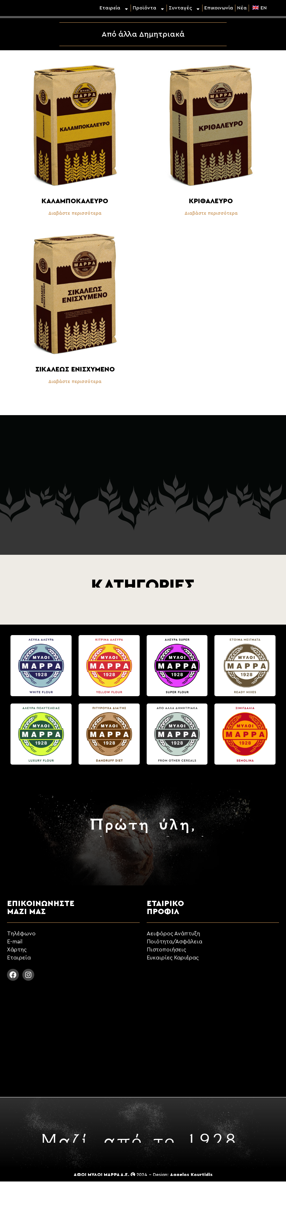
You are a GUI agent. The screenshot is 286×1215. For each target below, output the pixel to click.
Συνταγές (184, 8)
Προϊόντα (149, 8)
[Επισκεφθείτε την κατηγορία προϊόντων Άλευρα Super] (177, 668)
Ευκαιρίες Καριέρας (173, 957)
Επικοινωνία (218, 8)
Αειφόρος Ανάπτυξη (173, 933)
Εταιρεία (114, 8)
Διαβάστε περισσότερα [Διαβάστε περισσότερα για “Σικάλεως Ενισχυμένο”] (75, 381)
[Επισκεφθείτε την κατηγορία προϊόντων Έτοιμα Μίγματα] (245, 668)
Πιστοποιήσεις (166, 949)
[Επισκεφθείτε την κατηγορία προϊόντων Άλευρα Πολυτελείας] (41, 737)
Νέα (242, 8)
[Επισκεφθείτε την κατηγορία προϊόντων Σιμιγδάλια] (245, 737)
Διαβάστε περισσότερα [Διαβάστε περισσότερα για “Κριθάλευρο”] (211, 213)
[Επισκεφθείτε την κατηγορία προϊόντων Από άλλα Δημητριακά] (177, 737)
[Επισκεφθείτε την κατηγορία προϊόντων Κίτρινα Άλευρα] (109, 668)
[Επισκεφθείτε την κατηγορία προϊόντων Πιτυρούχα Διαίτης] (109, 737)
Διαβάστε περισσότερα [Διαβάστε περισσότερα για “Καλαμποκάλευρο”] (75, 213)
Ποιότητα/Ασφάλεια (174, 941)
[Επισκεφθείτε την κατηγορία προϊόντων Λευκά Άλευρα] (41, 668)
